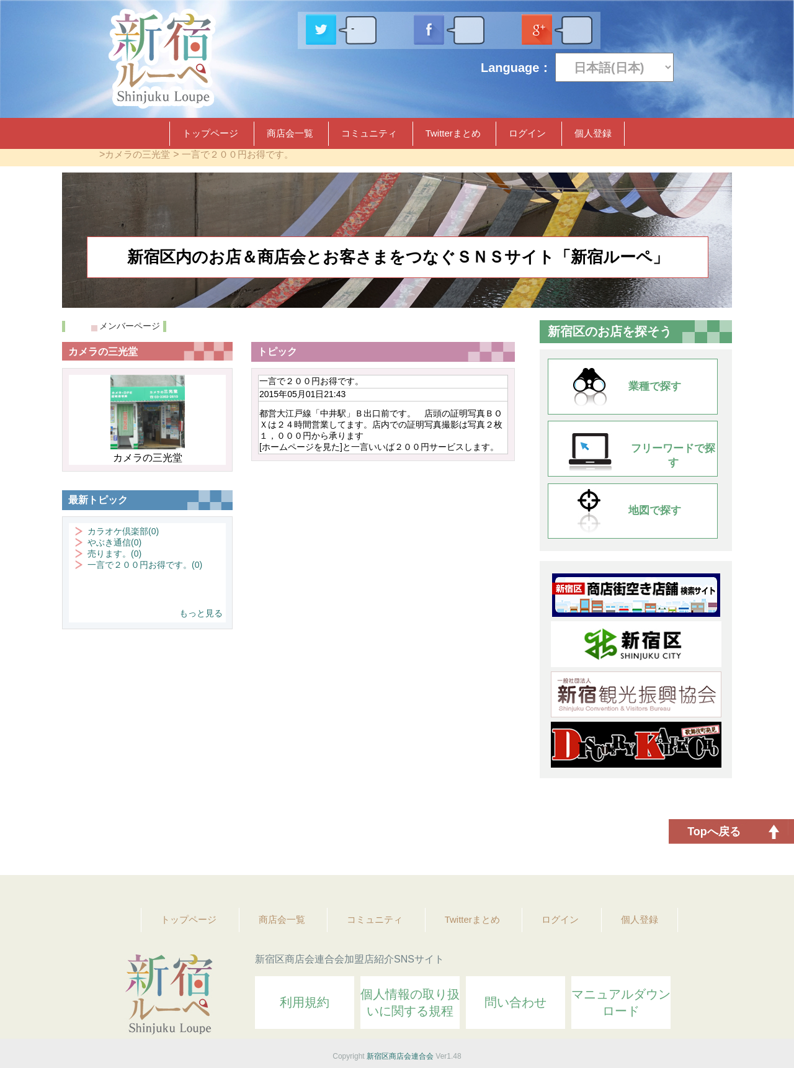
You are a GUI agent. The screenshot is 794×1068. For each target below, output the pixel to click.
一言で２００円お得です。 (237, 154)
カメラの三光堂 (137, 154)
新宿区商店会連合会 (400, 1056)
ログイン (527, 133)
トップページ (210, 133)
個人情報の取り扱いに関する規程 (410, 1002)
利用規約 (304, 1002)
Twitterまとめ (453, 133)
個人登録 (593, 133)
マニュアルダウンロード (621, 1002)
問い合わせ (515, 1002)
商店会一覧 (290, 133)
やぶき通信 (114, 542)
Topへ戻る (714, 831)
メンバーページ (129, 326)
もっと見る (201, 613)
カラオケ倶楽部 (123, 531)
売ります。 (114, 554)
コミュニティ (369, 133)
